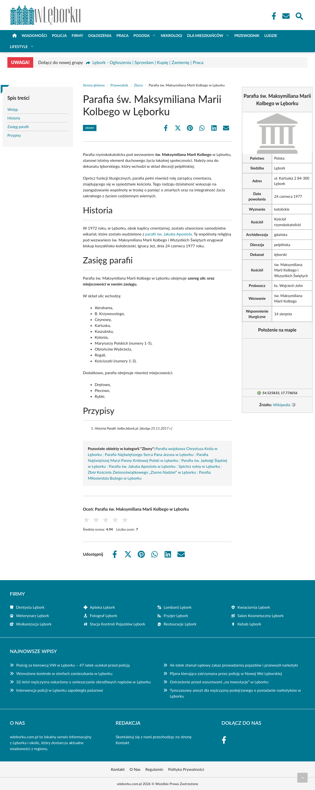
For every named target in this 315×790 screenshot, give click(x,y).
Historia (13, 118)
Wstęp (12, 109)
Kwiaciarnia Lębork (253, 607)
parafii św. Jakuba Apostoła (168, 234)
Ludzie (270, 35)
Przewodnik (246, 35)
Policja (59, 35)
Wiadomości (34, 35)
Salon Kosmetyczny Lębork (260, 615)
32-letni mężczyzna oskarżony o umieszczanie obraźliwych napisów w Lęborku (83, 681)
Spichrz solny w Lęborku (199, 466)
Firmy (77, 35)
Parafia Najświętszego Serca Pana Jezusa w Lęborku (149, 454)
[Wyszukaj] (299, 15)
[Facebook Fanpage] (272, 16)
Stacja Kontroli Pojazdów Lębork (117, 624)
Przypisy (14, 135)
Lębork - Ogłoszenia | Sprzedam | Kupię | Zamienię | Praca (147, 62)
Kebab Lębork (249, 624)
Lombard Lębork (177, 607)
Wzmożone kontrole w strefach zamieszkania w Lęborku (64, 673)
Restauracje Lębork (180, 624)
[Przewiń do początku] (302, 778)
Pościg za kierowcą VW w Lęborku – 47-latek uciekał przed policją (73, 665)
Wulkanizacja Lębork (33, 624)
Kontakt (122, 742)
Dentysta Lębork (30, 607)
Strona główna (94, 85)
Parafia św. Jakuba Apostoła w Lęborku (142, 466)
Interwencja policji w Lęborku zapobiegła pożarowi (59, 690)
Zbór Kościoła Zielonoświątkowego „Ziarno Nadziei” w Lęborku (142, 472)
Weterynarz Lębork (32, 615)
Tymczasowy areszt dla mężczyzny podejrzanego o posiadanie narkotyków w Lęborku (235, 693)
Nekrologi (171, 35)
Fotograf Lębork (103, 615)
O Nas (135, 769)
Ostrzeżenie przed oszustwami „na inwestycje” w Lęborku (219, 681)
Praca (122, 35)
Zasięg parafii (18, 126)
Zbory (138, 85)
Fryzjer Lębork (176, 615)
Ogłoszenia (99, 35)
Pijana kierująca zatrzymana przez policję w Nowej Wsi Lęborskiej (226, 673)
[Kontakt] (286, 16)
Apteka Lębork (102, 607)
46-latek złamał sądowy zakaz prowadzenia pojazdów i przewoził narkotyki (234, 665)
